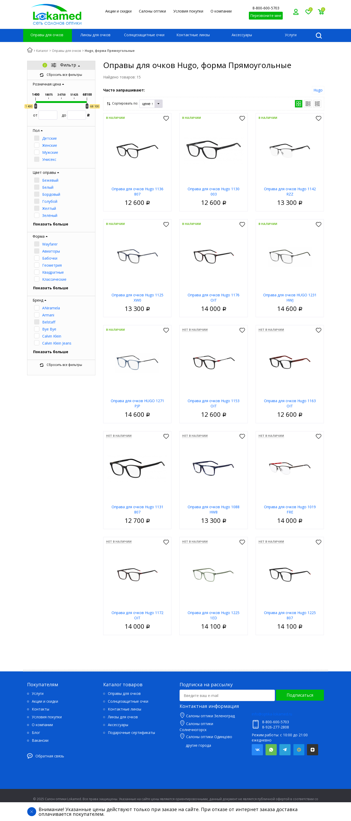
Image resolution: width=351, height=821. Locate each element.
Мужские (50, 152)
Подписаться (300, 695)
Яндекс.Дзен (312, 749)
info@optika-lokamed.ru (272, 714)
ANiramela (51, 307)
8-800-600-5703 (266, 7)
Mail (298, 749)
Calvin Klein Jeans (56, 343)
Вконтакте (257, 749)
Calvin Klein (51, 336)
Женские (49, 145)
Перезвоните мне (265, 15)
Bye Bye (49, 329)
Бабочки (49, 258)
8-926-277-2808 (275, 727)
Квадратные (53, 272)
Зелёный (49, 215)
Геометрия (52, 265)
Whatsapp (271, 749)
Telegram (285, 749)
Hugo (318, 90)
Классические (54, 279)
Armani (48, 315)
